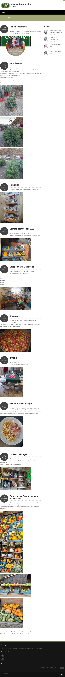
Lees (62, 668)
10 (28, 631)
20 (17, 633)
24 (28, 633)
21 (20, 633)
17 (9, 633)
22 (22, 633)
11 (30, 631)
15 (3, 633)
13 (36, 631)
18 (12, 633)
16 (6, 633)
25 (30, 633)
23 (25, 633)
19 (14, 633)
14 (1, 633)
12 (33, 631)
